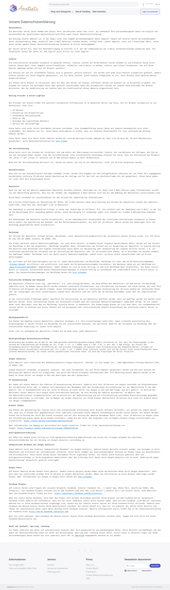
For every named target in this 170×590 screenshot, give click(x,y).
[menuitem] (62, 11)
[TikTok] (91, 550)
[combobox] (93, 4)
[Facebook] (79, 550)
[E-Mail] (137, 565)
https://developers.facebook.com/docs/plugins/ (78, 494)
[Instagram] (85, 550)
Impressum (79, 536)
